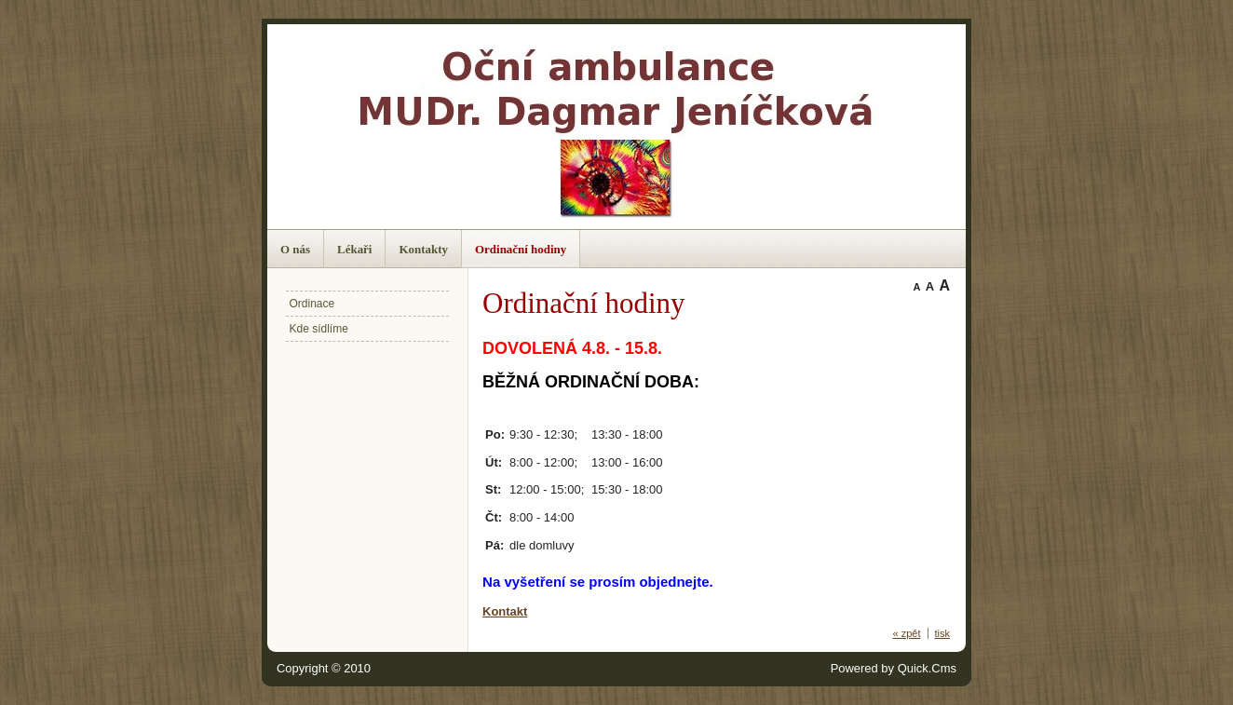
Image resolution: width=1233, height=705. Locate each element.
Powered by (893, 668)
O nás (295, 249)
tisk (943, 633)
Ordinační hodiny (520, 249)
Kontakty (423, 249)
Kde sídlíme (319, 328)
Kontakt (504, 611)
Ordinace (312, 303)
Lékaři (354, 249)
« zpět (907, 633)
